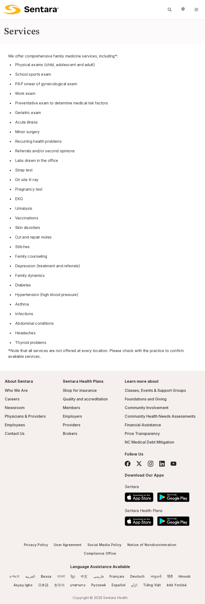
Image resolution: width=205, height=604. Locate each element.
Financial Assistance (143, 424)
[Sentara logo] (31, 9)
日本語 (43, 585)
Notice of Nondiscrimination (152, 545)
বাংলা (61, 576)
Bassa (46, 576)
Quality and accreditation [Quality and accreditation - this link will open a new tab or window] (85, 399)
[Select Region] (183, 9)
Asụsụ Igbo (23, 585)
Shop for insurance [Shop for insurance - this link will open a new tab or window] (80, 390)
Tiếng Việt (152, 585)
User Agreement (67, 545)
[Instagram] (150, 463)
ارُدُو (134, 585)
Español (118, 585)
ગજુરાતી (156, 576)
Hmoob (184, 576)
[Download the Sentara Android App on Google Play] (173, 496)
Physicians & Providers (25, 416)
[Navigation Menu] (196, 9)
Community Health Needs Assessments (160, 416)
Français (116, 576)
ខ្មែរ (73, 576)
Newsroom (15, 407)
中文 (84, 576)
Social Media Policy (104, 545)
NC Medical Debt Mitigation (149, 442)
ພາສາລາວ (78, 585)
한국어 (59, 585)
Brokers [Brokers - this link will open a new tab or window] (70, 433)
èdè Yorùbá (177, 585)
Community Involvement (146, 407)
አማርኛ (14, 576)
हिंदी (170, 576)
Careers (12, 399)
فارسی (98, 576)
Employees (15, 424)
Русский (98, 585)
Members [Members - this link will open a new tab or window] (71, 407)
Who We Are (16, 390)
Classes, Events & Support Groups (155, 390)
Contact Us (14, 433)
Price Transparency (142, 433)
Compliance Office (100, 553)
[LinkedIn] (162, 463)
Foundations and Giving (146, 399)
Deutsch (137, 576)
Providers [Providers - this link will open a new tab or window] (71, 424)
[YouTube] (173, 464)
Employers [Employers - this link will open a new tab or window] (72, 416)
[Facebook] (127, 464)
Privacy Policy (36, 545)
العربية (30, 576)
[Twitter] (139, 464)
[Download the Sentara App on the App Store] (139, 496)
